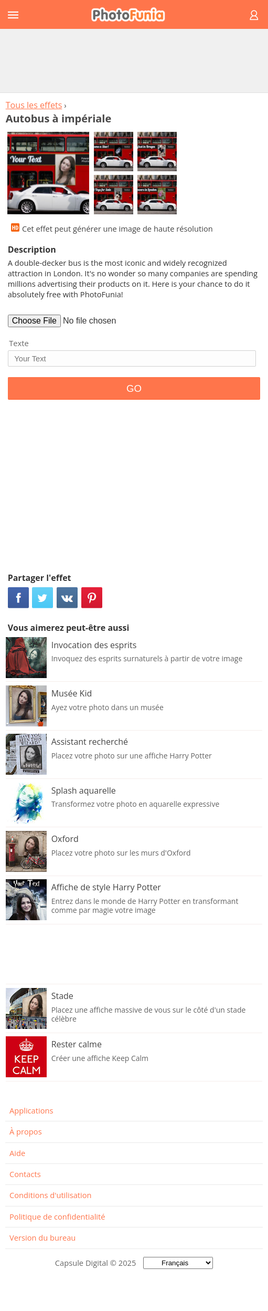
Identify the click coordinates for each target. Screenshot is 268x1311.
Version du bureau (42, 1237)
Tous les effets (34, 105)
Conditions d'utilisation (50, 1195)
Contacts (25, 1174)
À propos (25, 1131)
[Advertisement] (134, 60)
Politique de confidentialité (57, 1216)
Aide (17, 1153)
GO (134, 388)
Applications (31, 1110)
